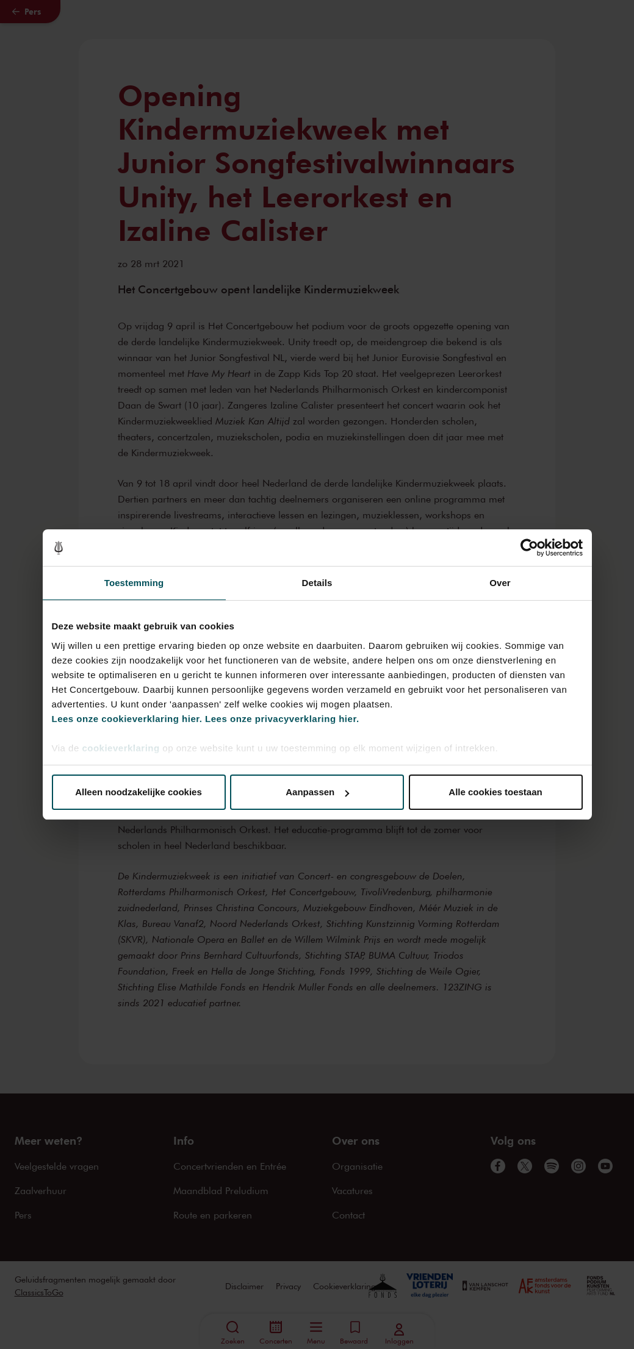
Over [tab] (500, 583)
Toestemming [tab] (134, 583)
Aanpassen (317, 792)
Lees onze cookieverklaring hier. (127, 719)
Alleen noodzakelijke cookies (138, 792)
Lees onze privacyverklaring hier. (282, 719)
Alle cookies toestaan (495, 792)
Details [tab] (317, 583)
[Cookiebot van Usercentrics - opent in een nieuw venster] (529, 548)
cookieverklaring (120, 748)
